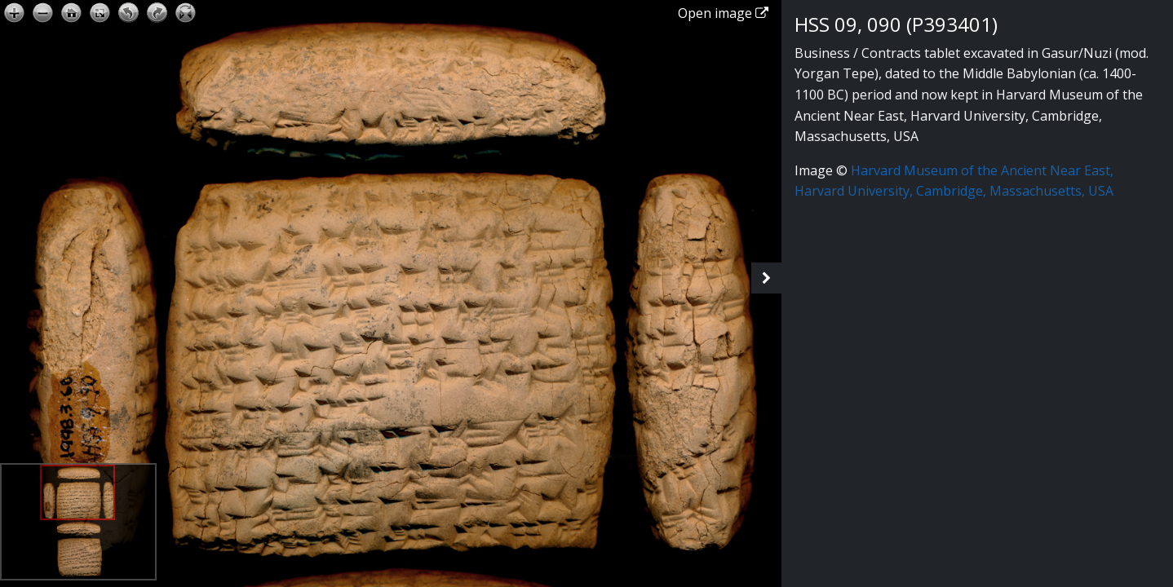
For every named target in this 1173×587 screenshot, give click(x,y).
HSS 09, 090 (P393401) (896, 24)
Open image (723, 13)
